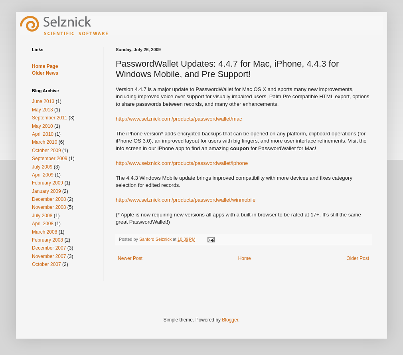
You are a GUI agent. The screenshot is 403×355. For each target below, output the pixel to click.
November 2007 (49, 256)
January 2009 (46, 191)
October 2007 (46, 264)
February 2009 (47, 183)
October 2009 (46, 150)
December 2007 (49, 248)
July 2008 (42, 215)
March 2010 (44, 142)
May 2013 (42, 110)
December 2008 (49, 199)
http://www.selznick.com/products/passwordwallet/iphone (182, 163)
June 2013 (43, 101)
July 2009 (42, 167)
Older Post (357, 258)
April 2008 (42, 223)
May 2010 (42, 126)
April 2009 (42, 175)
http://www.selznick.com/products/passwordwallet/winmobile (185, 200)
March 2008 (44, 232)
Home (244, 258)
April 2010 (42, 134)
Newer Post (130, 258)
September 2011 (49, 118)
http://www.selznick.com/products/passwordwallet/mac (179, 119)
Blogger (230, 320)
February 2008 (47, 240)
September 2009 (49, 158)
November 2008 (49, 207)
